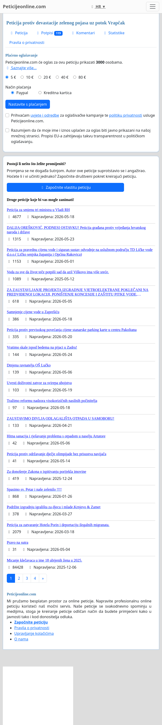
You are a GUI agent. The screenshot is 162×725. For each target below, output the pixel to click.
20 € (47, 77)
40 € (64, 77)
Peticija (18, 32)
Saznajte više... (21, 67)
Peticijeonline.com (24, 6)
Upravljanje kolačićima (34, 633)
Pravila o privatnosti (26, 42)
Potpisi (49, 33)
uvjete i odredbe (44, 115)
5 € (13, 77)
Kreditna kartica (58, 92)
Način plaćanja (18, 87)
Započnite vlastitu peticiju (65, 187)
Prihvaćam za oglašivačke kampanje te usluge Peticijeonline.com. (83, 118)
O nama (21, 639)
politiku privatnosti (125, 115)
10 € (30, 77)
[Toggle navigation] (152, 6)
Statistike (113, 32)
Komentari (83, 32)
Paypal (22, 92)
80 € (82, 77)
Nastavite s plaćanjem (27, 104)
